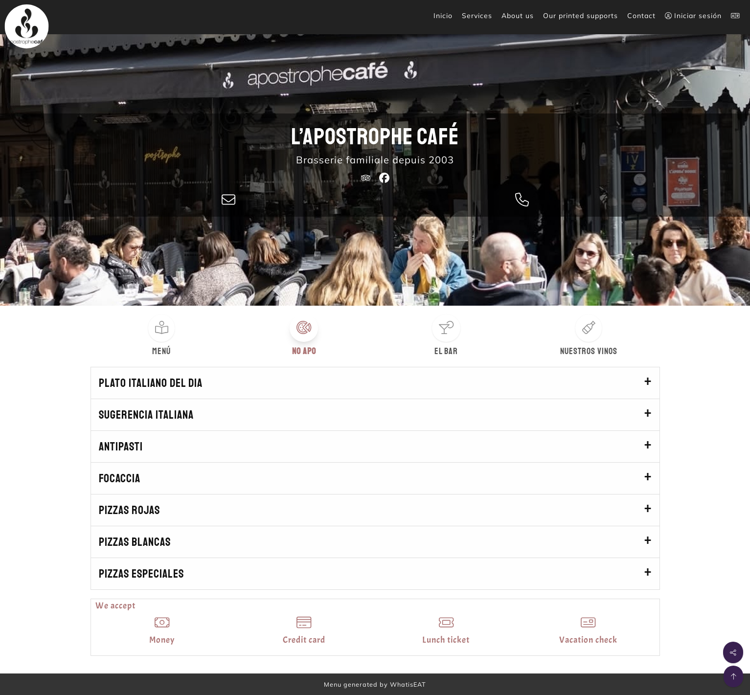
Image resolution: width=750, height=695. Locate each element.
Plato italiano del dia (151, 383)
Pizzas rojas (129, 510)
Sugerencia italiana (146, 414)
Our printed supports (580, 15)
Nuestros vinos (588, 351)
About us (517, 15)
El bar (446, 351)
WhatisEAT (408, 684)
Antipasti (121, 446)
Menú (161, 351)
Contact (641, 15)
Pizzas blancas (135, 542)
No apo (304, 351)
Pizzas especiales (141, 573)
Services (477, 15)
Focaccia (119, 478)
